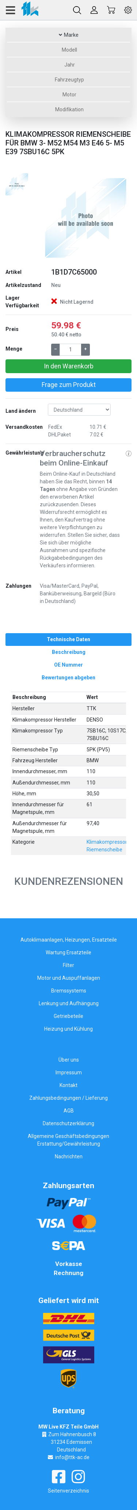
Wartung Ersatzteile (68, 952)
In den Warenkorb (69, 366)
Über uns (68, 1060)
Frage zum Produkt (69, 384)
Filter (68, 965)
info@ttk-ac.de (72, 1457)
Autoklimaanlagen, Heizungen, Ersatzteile (68, 940)
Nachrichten (69, 1156)
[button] (47, 217)
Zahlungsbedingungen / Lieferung (68, 1098)
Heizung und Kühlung (68, 1029)
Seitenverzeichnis (68, 1491)
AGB (69, 1111)
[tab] (68, 639)
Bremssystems (68, 991)
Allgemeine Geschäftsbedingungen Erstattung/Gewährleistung (68, 1140)
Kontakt (68, 1085)
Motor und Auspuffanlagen (68, 978)
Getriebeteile (68, 1016)
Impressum (69, 1072)
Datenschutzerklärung (68, 1123)
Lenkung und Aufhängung (69, 1003)
